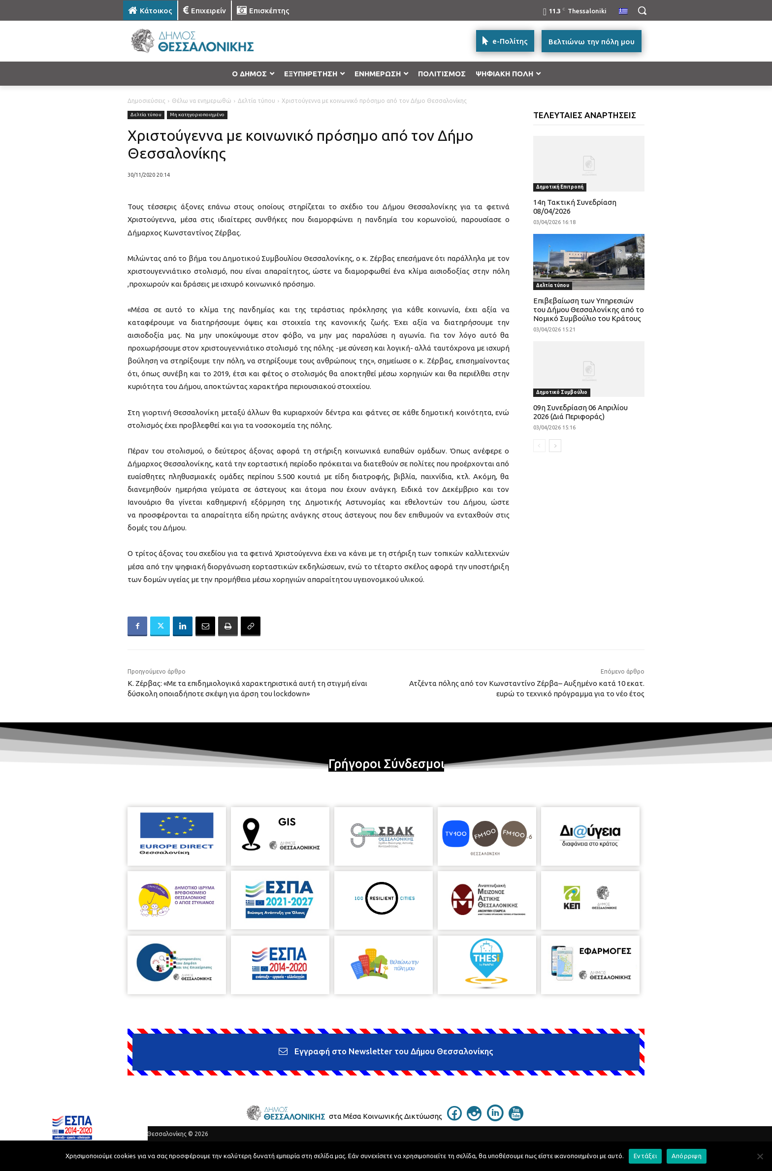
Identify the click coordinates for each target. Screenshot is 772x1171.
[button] (642, 10)
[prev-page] (539, 445)
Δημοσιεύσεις (146, 101)
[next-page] (555, 445)
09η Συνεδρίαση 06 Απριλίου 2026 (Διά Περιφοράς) (580, 412)
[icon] (454, 1118)
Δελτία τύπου (256, 101)
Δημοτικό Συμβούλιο (561, 392)
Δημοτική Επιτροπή (559, 187)
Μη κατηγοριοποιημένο (197, 115)
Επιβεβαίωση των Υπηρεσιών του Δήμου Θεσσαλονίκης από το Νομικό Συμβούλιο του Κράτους (588, 309)
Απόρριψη (687, 1155)
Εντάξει (645, 1155)
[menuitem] (623, 12)
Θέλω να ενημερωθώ (201, 101)
